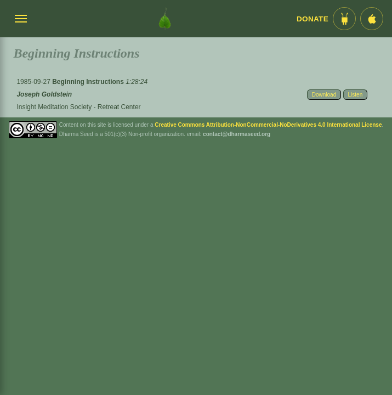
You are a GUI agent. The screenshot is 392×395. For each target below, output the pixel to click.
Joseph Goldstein (44, 94)
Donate (312, 19)
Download (324, 95)
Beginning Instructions (89, 82)
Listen (355, 95)
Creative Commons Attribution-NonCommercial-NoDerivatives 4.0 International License (268, 125)
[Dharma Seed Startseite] (165, 19)
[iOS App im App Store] (371, 18)
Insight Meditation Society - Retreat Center (78, 107)
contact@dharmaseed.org (236, 134)
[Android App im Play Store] (344, 18)
